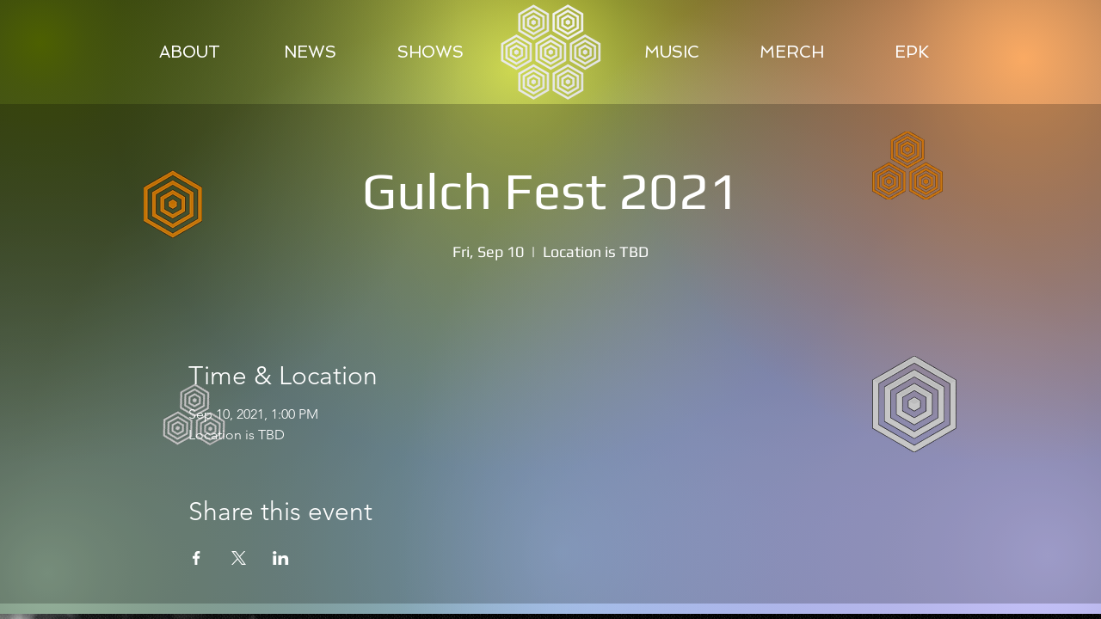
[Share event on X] (239, 558)
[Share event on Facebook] (196, 558)
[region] (552, 51)
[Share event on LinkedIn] (281, 558)
